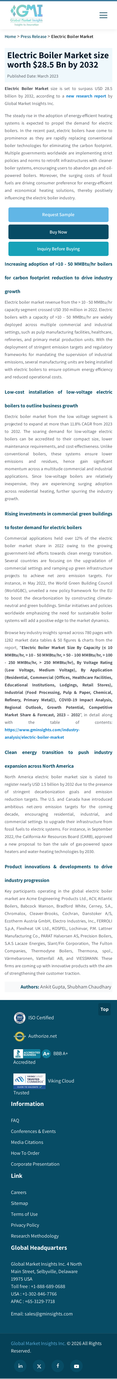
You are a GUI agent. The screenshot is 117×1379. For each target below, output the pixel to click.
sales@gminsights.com (48, 1313)
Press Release (33, 36)
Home (10, 36)
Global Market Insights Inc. (38, 1343)
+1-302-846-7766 (39, 1294)
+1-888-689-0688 (47, 1286)
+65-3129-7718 (39, 1301)
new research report (86, 96)
